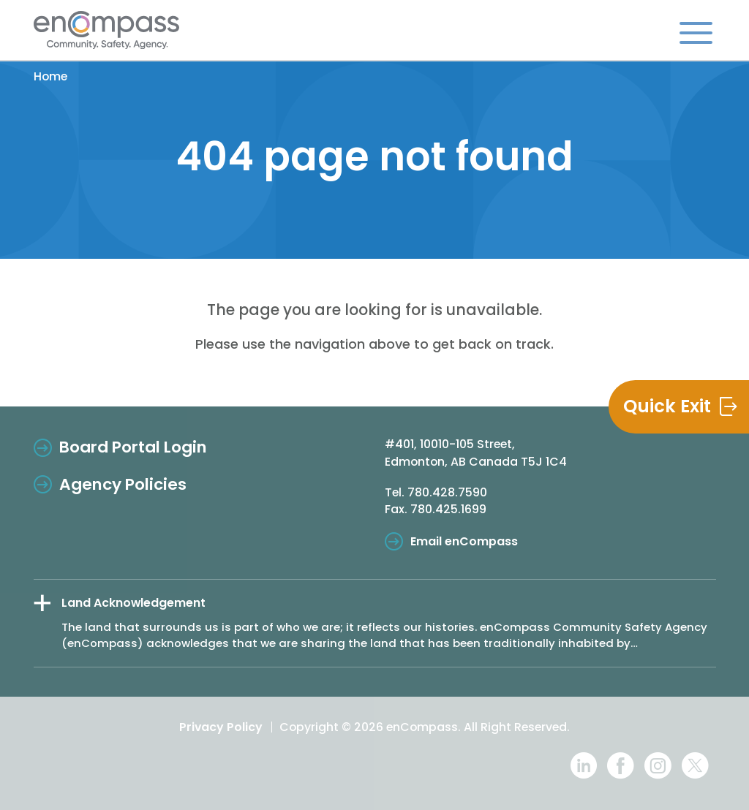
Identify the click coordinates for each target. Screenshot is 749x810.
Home (50, 76)
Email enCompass (464, 541)
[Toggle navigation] (696, 32)
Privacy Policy (221, 727)
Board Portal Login (133, 447)
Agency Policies (123, 484)
